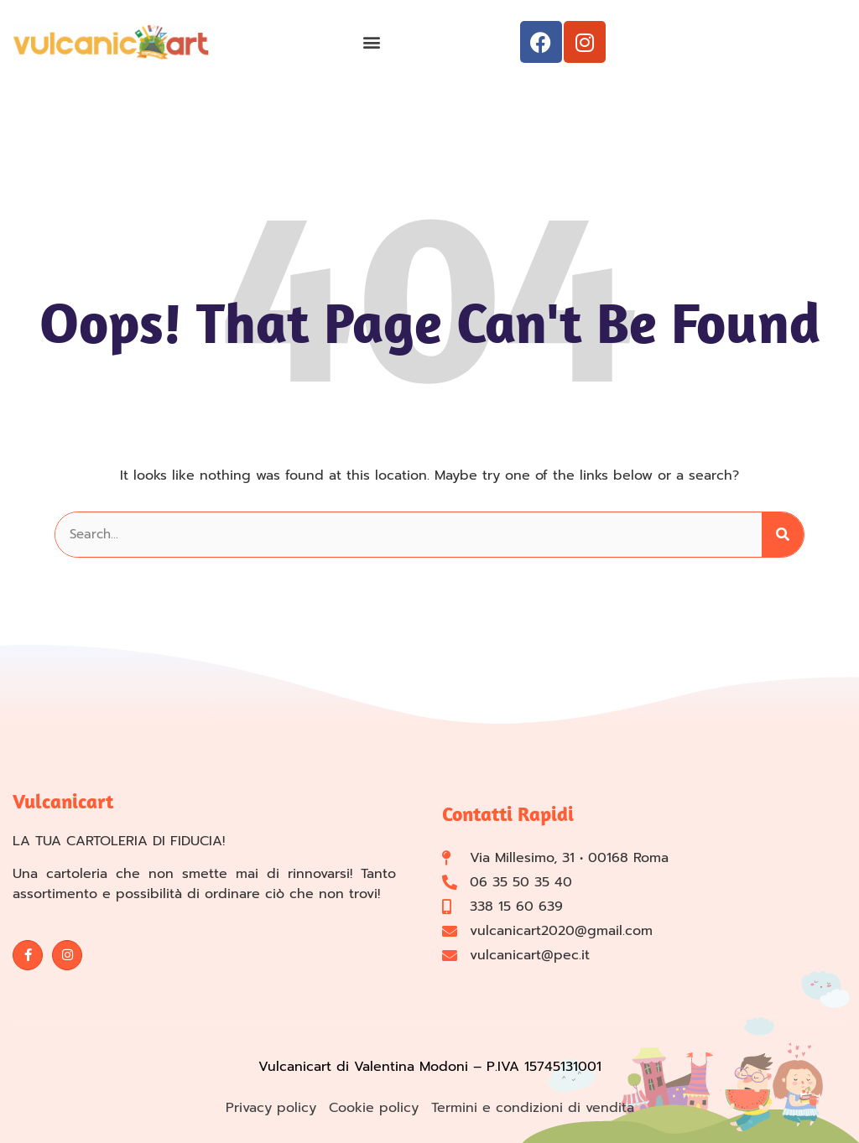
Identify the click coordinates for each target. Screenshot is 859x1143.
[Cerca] (783, 534)
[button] (371, 42)
